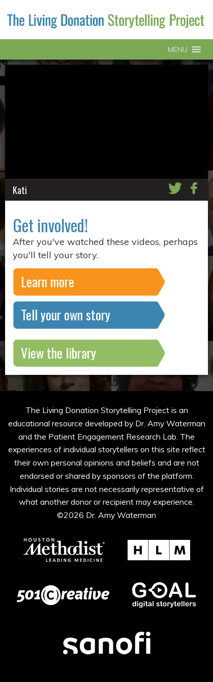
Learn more (47, 281)
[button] (178, 49)
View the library (58, 353)
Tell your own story (65, 314)
